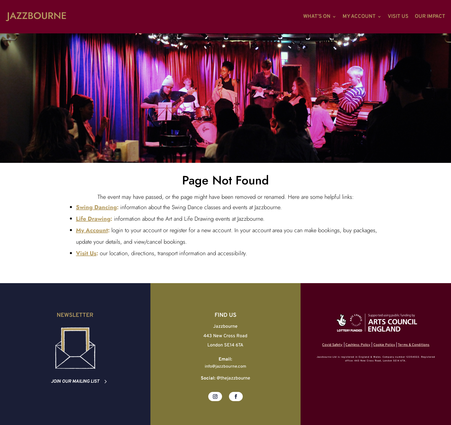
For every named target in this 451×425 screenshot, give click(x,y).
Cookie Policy (384, 345)
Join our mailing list (75, 381)
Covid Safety (332, 345)
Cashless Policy (358, 345)
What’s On (316, 16)
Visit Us (398, 16)
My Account (359, 16)
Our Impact (430, 16)
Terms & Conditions (413, 345)
